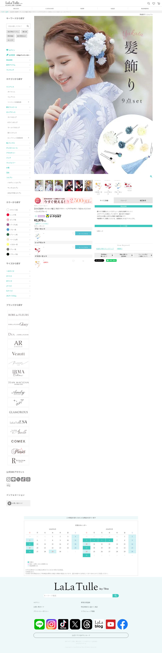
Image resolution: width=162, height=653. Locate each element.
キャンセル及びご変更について (143, 255)
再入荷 (25, 32)
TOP (2, 12)
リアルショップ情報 (88, 611)
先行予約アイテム (13, 32)
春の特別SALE (21, 36)
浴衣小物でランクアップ (105, 248)
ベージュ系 (14, 239)
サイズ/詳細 (104, 200)
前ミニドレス (12, 133)
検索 (116, 595)
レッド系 (13, 215)
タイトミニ (11, 92)
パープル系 (14, 225)
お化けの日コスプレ (14, 193)
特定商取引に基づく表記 (89, 607)
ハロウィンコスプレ (14, 182)
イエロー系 (14, 244)
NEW (82, 8)
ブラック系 (14, 254)
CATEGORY (49, 8)
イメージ (123, 200)
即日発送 (10, 36)
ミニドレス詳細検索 (14, 102)
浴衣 (6, 12)
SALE (113, 8)
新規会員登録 (85, 602)
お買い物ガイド (39, 607)
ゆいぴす (10, 40)
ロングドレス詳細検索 (15, 138)
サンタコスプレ (13, 188)
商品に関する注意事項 (123, 255)
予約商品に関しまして (104, 255)
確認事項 (143, 200)
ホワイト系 (14, 210)
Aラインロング (13, 122)
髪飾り (120, 248)
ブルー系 (13, 229)
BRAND (16, 8)
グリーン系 (14, 234)
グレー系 (13, 249)
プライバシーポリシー (41, 611)
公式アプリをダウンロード (81, 635)
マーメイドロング (14, 127)
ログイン (36, 602)
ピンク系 (13, 220)
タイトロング (12, 117)
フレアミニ (11, 97)
